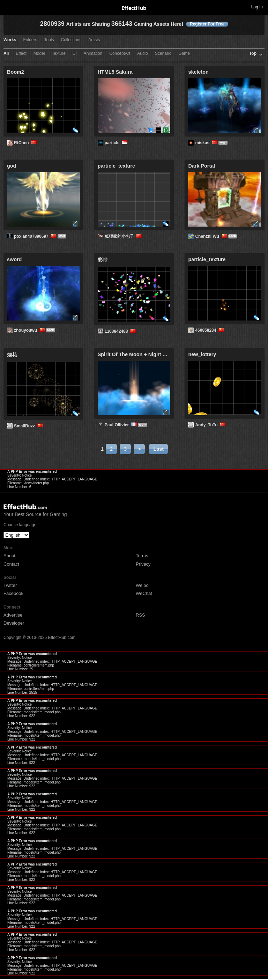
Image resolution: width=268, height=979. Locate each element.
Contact (11, 564)
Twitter (10, 585)
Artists (94, 40)
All (6, 53)
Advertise (12, 615)
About (9, 555)
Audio (142, 53)
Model (39, 53)
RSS (140, 615)
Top (252, 53)
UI (75, 53)
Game (184, 53)
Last (158, 449)
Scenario (163, 53)
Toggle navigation (8, 6)
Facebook (13, 593)
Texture (59, 53)
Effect (21, 53)
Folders (30, 40)
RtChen (26, 142)
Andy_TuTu (210, 424)
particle (117, 142)
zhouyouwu (30, 330)
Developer (13, 623)
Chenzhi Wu (211, 236)
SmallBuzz (29, 426)
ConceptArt (119, 53)
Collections (71, 40)
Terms (142, 555)
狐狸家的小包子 (124, 236)
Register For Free (207, 24)
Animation (93, 53)
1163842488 (121, 331)
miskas (206, 142)
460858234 (210, 330)
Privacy (143, 564)
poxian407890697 (36, 236)
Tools (49, 40)
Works (9, 40)
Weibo (142, 585)
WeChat (144, 593)
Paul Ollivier (121, 424)
